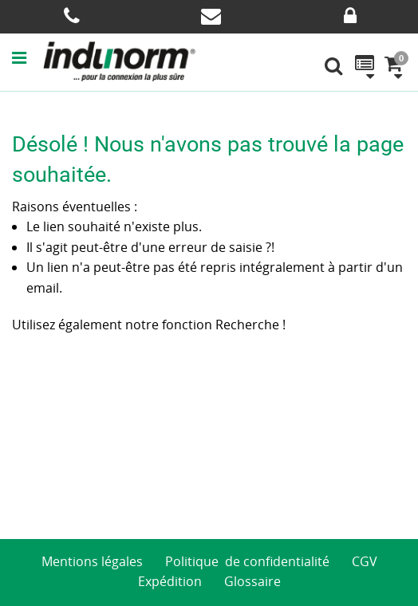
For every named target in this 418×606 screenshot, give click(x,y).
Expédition (170, 581)
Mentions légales (92, 561)
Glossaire (252, 581)
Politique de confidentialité (247, 561)
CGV (364, 561)
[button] (27, 57)
